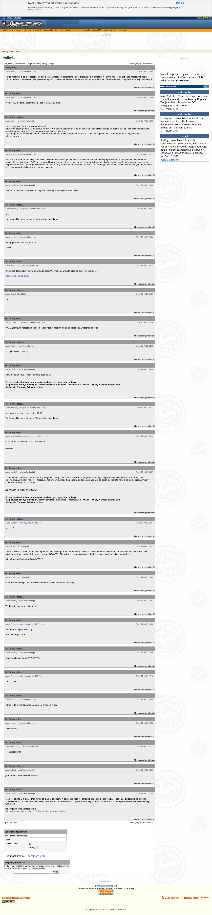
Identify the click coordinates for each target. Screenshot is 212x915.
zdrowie (123, 30)
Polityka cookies (35, 10)
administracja (8, 30)
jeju (56, 30)
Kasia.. (13, 71)
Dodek (13, 294)
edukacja (27, 30)
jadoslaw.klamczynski (19, 436)
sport (106, 30)
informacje (48, 30)
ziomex (14, 209)
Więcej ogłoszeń (169, 159)
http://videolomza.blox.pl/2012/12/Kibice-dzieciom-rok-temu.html (35, 811)
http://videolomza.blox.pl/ (17, 276)
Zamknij (180, 3)
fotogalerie (37, 30)
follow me (14, 266)
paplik (13, 185)
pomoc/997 (96, 30)
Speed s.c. (103, 909)
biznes (18, 30)
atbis (13, 770)
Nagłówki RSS (190, 897)
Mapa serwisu (170, 897)
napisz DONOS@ (204, 18)
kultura (76, 30)
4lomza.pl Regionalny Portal (16, 900)
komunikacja (66, 30)
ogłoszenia (85, 30)
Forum (17, 52)
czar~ (13, 121)
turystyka (114, 30)
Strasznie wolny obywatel (21, 523)
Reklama (205, 897)
